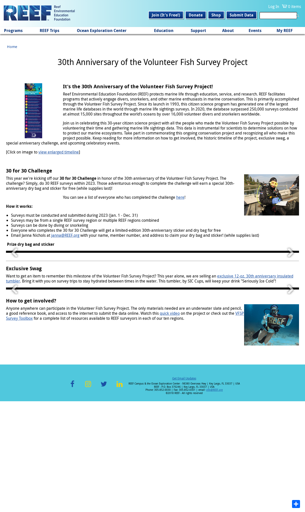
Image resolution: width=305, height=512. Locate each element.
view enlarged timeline (58, 152)
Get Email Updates (184, 489)
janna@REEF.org (65, 235)
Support (198, 30)
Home (12, 46)
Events (255, 30)
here (180, 197)
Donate (196, 15)
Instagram (88, 497)
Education (163, 30)
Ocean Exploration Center (102, 30)
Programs (13, 30)
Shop (216, 15)
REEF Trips (49, 30)
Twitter (103, 497)
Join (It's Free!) (166, 15)
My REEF (285, 30)
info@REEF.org (214, 500)
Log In (273, 6)
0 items (294, 6)
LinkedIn (119, 497)
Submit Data (241, 15)
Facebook (72, 497)
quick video (170, 424)
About (228, 30)
